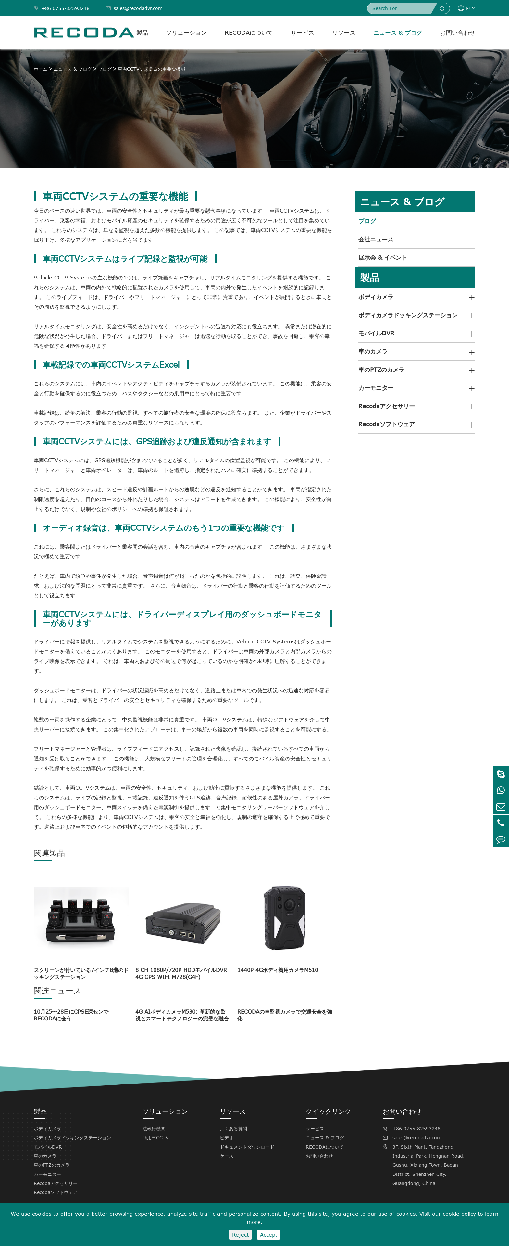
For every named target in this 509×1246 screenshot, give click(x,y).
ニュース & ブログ (397, 32)
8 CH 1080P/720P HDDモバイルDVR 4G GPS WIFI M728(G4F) (181, 973)
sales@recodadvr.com (134, 8)
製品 (142, 32)
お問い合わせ (457, 32)
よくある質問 (233, 1128)
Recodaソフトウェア (386, 424)
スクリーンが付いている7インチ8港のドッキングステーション (81, 973)
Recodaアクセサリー (386, 405)
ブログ (105, 68)
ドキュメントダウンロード (247, 1146)
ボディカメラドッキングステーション (408, 314)
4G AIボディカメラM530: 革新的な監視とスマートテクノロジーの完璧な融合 (182, 1015)
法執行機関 (154, 1128)
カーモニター (375, 387)
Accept (268, 1235)
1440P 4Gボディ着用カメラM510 (277, 970)
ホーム (40, 68)
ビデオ (226, 1137)
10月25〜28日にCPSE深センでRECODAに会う (71, 1015)
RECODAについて (249, 32)
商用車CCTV (156, 1137)
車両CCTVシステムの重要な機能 (151, 68)
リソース (343, 32)
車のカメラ (373, 351)
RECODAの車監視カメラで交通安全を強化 (284, 1015)
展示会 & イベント (382, 257)
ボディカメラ (375, 296)
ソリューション (186, 32)
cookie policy (459, 1214)
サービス (302, 32)
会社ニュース (375, 239)
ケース (226, 1156)
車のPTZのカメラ (381, 369)
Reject (240, 1235)
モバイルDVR (376, 333)
